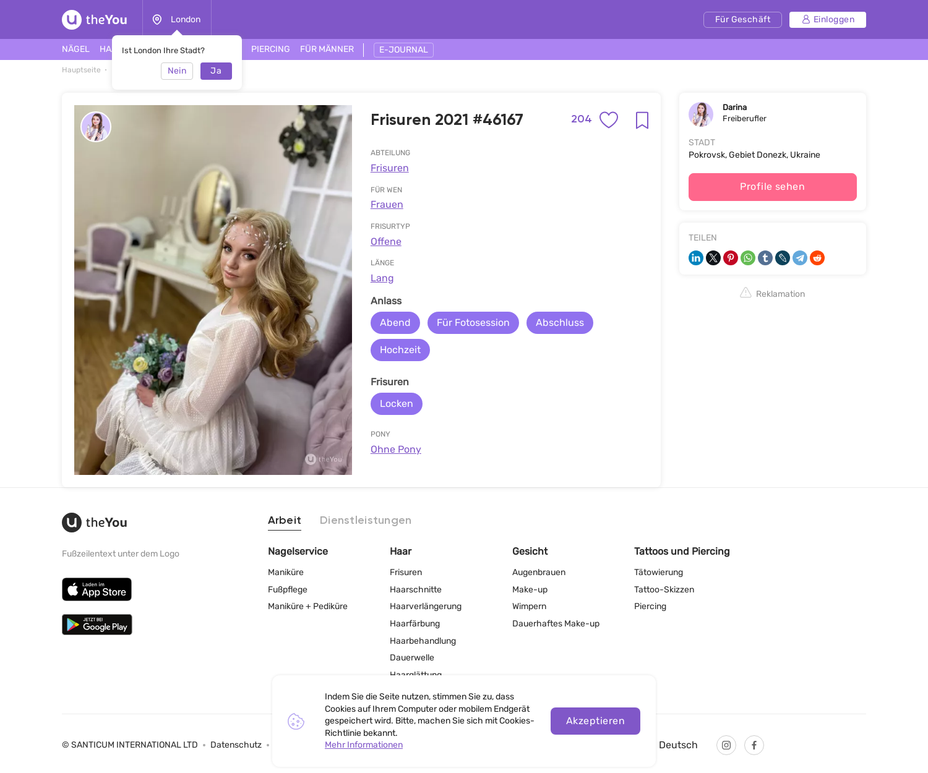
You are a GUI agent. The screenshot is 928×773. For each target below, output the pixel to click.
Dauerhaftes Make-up (555, 623)
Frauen (387, 204)
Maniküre (286, 572)
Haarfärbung (415, 623)
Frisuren (390, 168)
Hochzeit (400, 350)
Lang (382, 278)
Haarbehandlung (423, 641)
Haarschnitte (416, 589)
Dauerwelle (412, 657)
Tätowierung (658, 572)
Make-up (530, 589)
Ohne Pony (396, 449)
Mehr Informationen (364, 745)
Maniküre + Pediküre (308, 606)
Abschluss (560, 322)
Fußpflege (287, 589)
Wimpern (529, 606)
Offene (386, 241)
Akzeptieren (595, 721)
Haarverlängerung (426, 606)
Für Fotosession (473, 322)
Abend (395, 322)
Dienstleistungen (365, 520)
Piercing (650, 606)
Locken (396, 403)
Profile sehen (772, 186)
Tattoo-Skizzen (664, 589)
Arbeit (285, 520)
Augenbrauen (538, 572)
